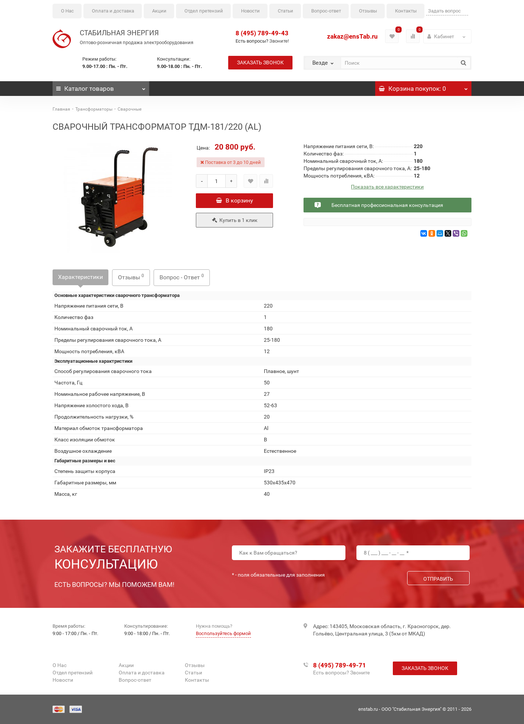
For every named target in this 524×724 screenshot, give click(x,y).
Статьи (285, 11)
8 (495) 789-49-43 (262, 33)
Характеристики (80, 276)
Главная (61, 109)
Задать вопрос (444, 11)
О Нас (67, 11)
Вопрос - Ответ (181, 277)
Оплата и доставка (113, 11)
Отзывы (368, 11)
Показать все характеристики (387, 187)
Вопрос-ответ (326, 11)
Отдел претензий (203, 11)
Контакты (406, 11)
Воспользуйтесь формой (223, 633)
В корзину (234, 200)
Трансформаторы (93, 109)
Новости (250, 11)
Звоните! (279, 41)
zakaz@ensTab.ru (352, 36)
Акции (159, 11)
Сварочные (129, 109)
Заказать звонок (260, 62)
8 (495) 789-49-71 (339, 665)
